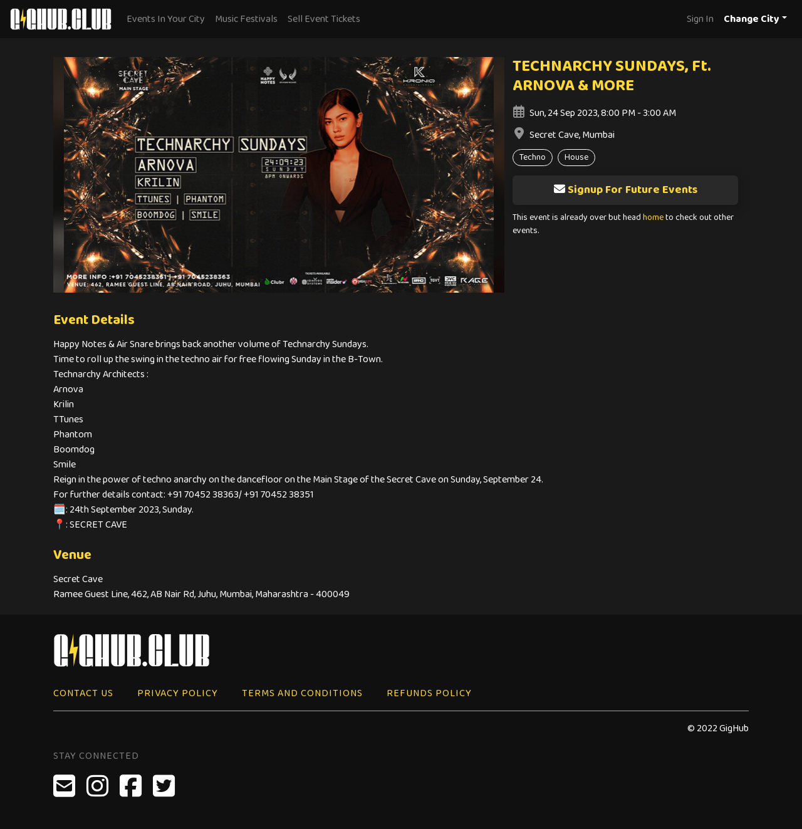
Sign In (700, 19)
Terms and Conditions (302, 693)
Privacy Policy (177, 693)
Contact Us (83, 693)
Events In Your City (166, 19)
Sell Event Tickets (324, 19)
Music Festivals (246, 19)
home (653, 218)
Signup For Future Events (625, 190)
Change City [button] (751, 19)
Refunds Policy (429, 693)
